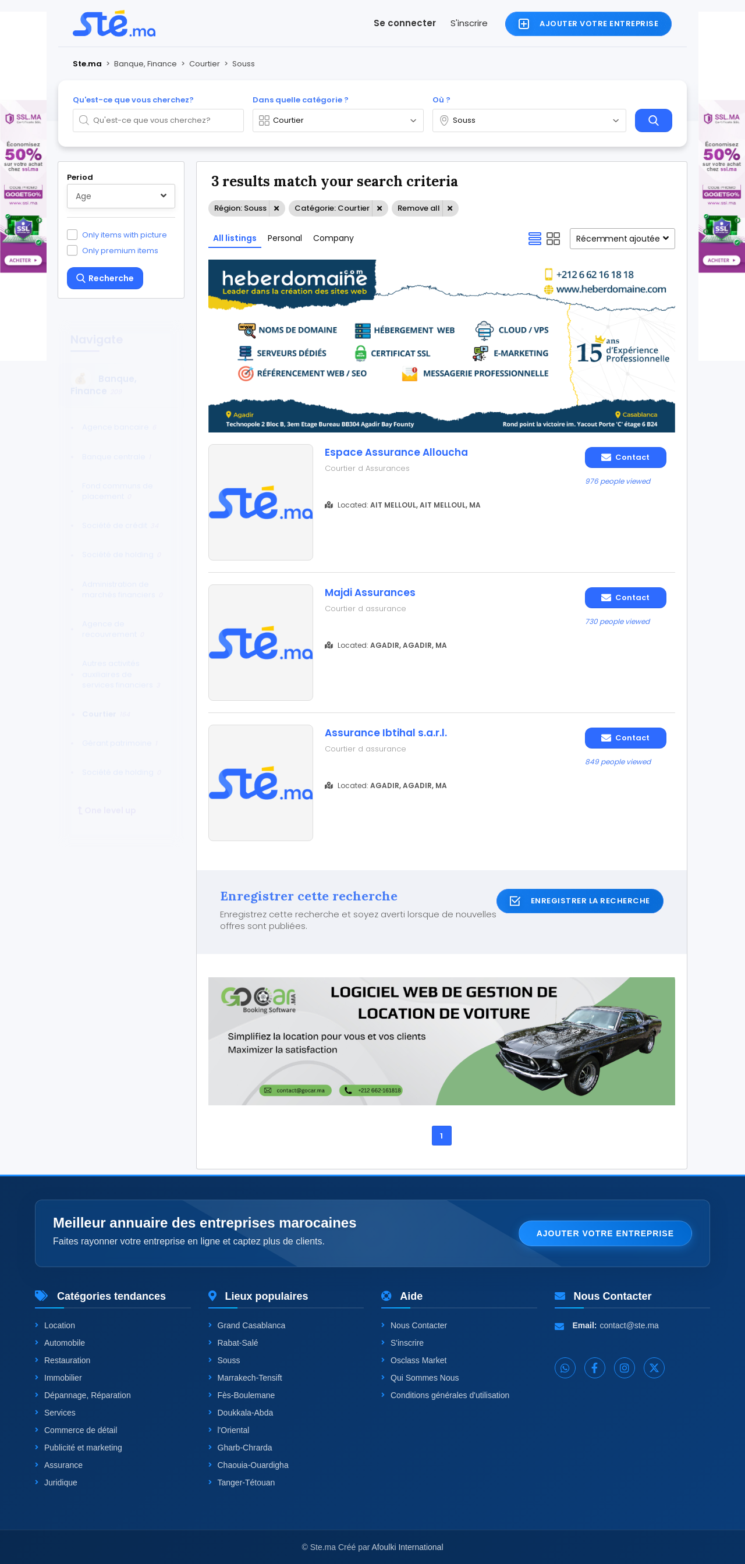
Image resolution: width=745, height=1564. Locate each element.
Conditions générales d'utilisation (445, 1395)
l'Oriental (229, 1430)
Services (55, 1412)
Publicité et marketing (78, 1447)
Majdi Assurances (370, 592)
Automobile (60, 1342)
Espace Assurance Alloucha (396, 452)
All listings (235, 238)
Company (333, 238)
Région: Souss (240, 208)
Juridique (56, 1482)
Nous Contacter (414, 1325)
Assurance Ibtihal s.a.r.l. (386, 733)
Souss (224, 1360)
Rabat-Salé (233, 1342)
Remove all (419, 208)
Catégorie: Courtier (332, 208)
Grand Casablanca (247, 1325)
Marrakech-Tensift (245, 1377)
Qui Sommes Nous (420, 1377)
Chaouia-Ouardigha (248, 1465)
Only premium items (120, 250)
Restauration (62, 1360)
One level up (106, 800)
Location (55, 1325)
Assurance (59, 1465)
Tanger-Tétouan (241, 1482)
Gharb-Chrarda (240, 1447)
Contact (625, 457)
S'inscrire (469, 23)
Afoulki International (408, 1547)
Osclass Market (413, 1360)
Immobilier (58, 1377)
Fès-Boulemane (241, 1395)
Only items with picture (124, 234)
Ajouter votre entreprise (605, 1233)
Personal (285, 238)
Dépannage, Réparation (83, 1395)
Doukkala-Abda (241, 1412)
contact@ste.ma (629, 1325)
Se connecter (405, 23)
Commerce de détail (76, 1430)
